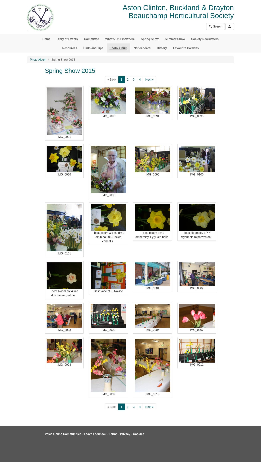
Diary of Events (67, 39)
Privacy (125, 434)
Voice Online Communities (63, 434)
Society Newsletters (205, 39)
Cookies (138, 434)
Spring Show (150, 39)
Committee (91, 39)
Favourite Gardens (186, 48)
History (162, 48)
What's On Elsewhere (120, 39)
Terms (113, 434)
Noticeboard (142, 48)
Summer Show (175, 39)
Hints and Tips (93, 48)
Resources (69, 48)
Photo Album (118, 48)
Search (215, 26)
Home (46, 39)
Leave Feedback (95, 434)
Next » (149, 79)
